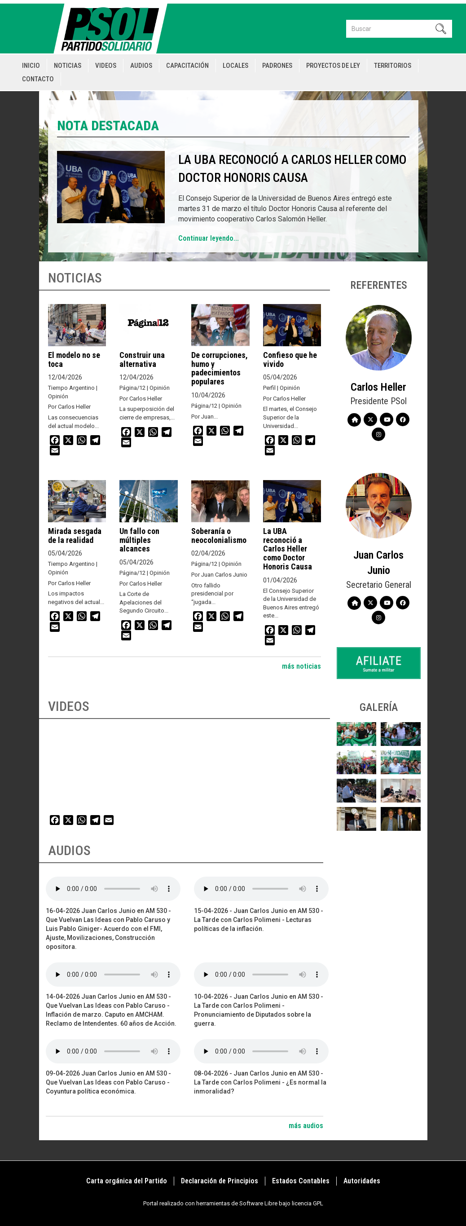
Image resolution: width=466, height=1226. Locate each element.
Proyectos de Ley (333, 66)
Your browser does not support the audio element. (113, 889)
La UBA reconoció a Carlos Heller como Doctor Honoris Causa (287, 548)
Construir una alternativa (142, 359)
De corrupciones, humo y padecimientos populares (219, 368)
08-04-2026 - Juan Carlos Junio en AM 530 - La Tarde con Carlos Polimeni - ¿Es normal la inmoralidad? (260, 1082)
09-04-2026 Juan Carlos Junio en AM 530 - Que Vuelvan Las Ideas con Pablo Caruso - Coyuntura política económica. (108, 1082)
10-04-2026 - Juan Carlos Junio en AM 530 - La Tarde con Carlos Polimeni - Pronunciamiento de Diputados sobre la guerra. (258, 1010)
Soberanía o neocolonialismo (218, 535)
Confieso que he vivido (290, 359)
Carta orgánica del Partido (126, 1181)
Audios (141, 66)
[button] (356, 734)
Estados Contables (301, 1181)
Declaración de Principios (219, 1181)
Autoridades (361, 1181)
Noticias (67, 66)
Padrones (277, 66)
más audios (306, 1125)
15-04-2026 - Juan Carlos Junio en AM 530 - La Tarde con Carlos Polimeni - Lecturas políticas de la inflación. (258, 919)
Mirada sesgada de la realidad (74, 535)
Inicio (31, 66)
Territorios (392, 66)
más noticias (301, 666)
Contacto (38, 79)
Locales (235, 66)
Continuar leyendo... (208, 238)
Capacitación (187, 66)
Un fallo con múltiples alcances (139, 540)
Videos (105, 66)
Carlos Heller (378, 387)
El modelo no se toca (74, 359)
